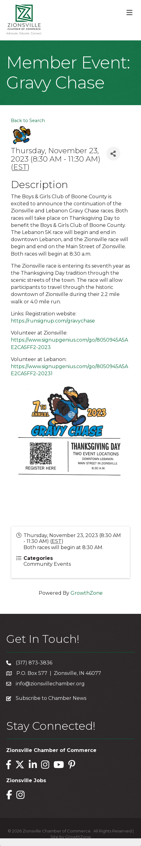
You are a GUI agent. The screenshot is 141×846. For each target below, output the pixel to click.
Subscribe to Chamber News (51, 698)
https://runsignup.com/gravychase (53, 321)
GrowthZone (86, 593)
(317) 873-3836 (34, 663)
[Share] (113, 154)
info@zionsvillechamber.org (50, 684)
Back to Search (28, 120)
